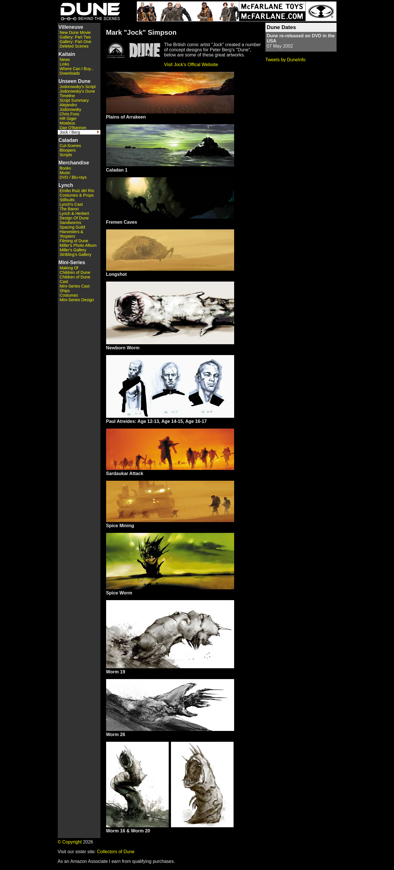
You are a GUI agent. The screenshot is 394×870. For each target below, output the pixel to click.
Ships (65, 290)
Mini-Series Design (77, 300)
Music (65, 172)
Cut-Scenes (70, 145)
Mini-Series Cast (75, 286)
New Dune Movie (75, 32)
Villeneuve (71, 27)
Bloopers (68, 150)
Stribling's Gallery (76, 254)
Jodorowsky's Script (78, 86)
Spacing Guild (72, 227)
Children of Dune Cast (75, 279)
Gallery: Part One (75, 41)
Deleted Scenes (74, 46)
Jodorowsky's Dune (77, 91)
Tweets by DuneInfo (285, 59)
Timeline (67, 95)
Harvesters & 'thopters (71, 234)
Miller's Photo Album (78, 245)
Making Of (69, 268)
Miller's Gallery (73, 250)
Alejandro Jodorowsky (70, 107)
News (65, 59)
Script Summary (74, 100)
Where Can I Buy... (77, 68)
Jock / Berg (70, 132)
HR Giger (68, 118)
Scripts (66, 154)
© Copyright (70, 842)
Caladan (68, 140)
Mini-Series (72, 262)
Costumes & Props (77, 195)
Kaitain (67, 54)
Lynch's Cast (71, 204)
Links (64, 64)
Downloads (70, 73)
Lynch (66, 185)
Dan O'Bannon (73, 127)
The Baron (69, 209)
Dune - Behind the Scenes (89, 11)
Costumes (69, 295)
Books (65, 168)
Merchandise (74, 163)
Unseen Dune (74, 81)
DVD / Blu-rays (73, 177)
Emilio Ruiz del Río (77, 190)
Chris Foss (69, 114)
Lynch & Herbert (74, 213)
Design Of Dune (74, 218)
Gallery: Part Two (75, 37)
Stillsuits (67, 199)
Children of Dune (75, 272)
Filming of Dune (74, 241)
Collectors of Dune (116, 851)
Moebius (67, 123)
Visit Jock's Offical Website (191, 64)
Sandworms (70, 222)
